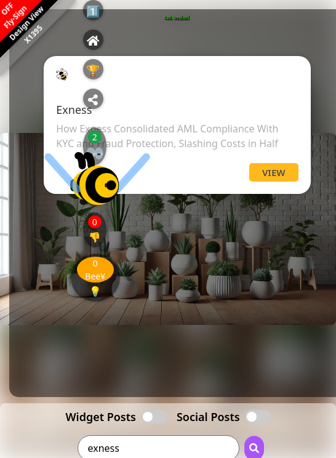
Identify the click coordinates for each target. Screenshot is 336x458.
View (274, 172)
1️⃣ (93, 11)
